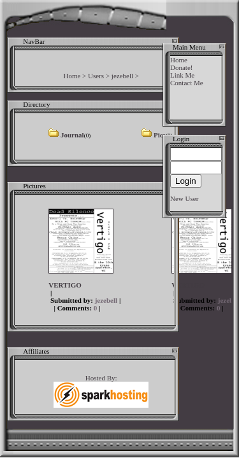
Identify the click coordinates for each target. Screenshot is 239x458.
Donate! (181, 67)
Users (96, 76)
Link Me (182, 75)
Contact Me (186, 83)
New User (184, 198)
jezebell (122, 76)
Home (71, 76)
